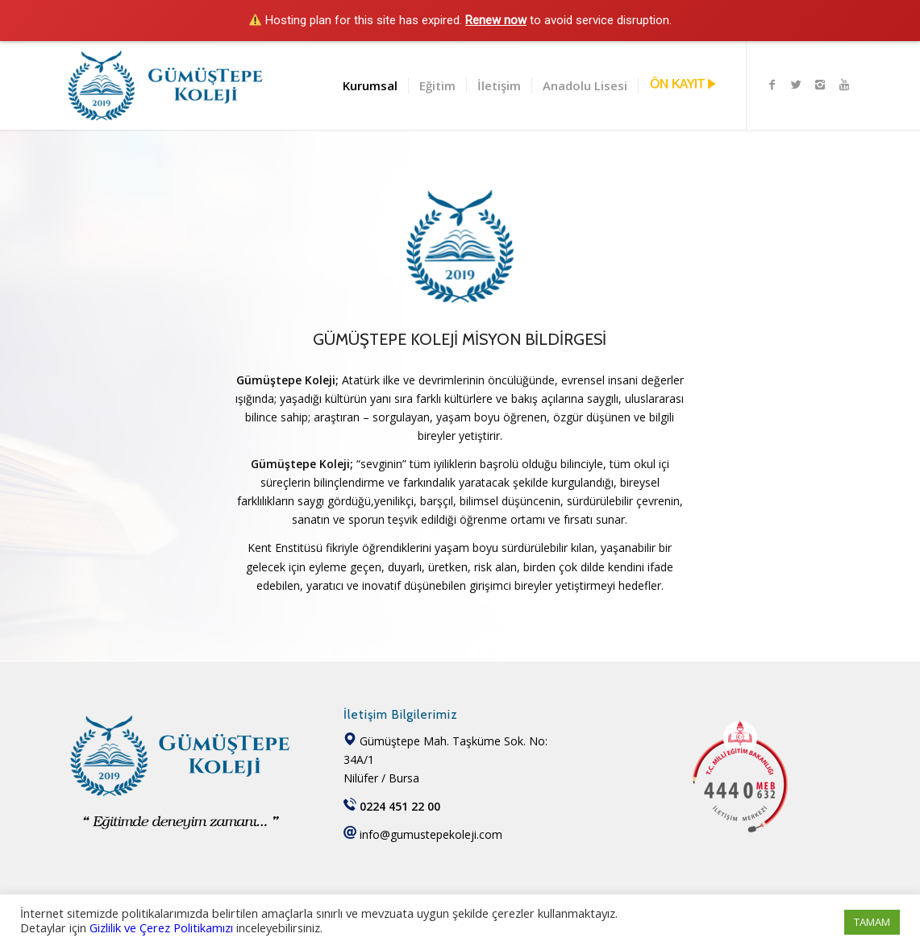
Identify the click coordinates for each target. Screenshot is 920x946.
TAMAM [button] (872, 922)
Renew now (496, 20)
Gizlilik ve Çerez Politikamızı (161, 927)
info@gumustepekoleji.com (431, 834)
